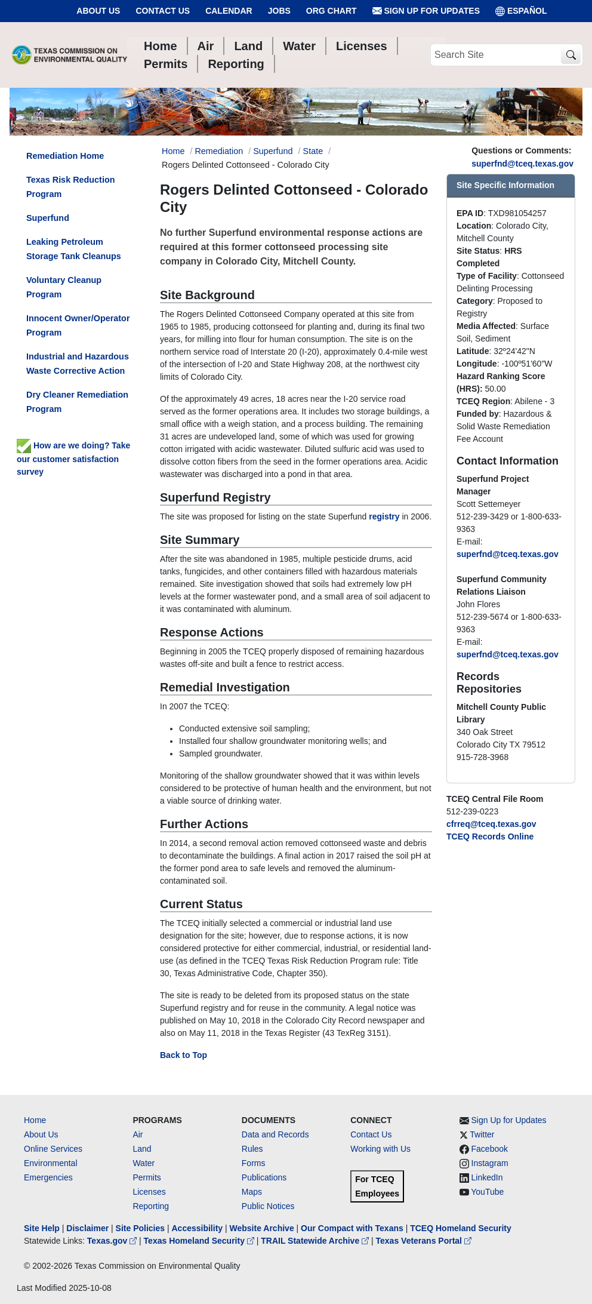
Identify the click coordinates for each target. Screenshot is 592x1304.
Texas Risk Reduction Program (70, 187)
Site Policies (140, 1228)
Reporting (150, 1206)
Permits (146, 1177)
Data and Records (275, 1134)
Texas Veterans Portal (423, 1240)
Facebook (489, 1149)
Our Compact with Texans (352, 1228)
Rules (252, 1149)
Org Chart (331, 11)
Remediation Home (65, 156)
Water (143, 1163)
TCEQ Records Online (490, 836)
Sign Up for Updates (426, 11)
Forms (254, 1163)
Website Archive (262, 1228)
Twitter (482, 1134)
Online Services (53, 1149)
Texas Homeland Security (200, 1240)
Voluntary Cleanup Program (63, 287)
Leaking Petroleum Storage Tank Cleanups (73, 249)
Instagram (489, 1163)
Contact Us (162, 11)
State (313, 151)
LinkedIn (487, 1177)
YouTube (487, 1192)
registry (384, 516)
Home (35, 1120)
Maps (252, 1192)
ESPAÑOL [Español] (521, 11)
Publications (264, 1177)
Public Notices (268, 1206)
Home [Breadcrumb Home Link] (173, 151)
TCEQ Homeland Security (460, 1228)
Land (141, 1149)
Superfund (272, 151)
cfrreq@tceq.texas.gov (491, 824)
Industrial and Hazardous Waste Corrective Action (77, 364)
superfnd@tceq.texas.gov (522, 163)
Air (137, 1134)
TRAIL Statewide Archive (316, 1240)
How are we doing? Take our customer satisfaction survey (73, 458)
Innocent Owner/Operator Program (78, 325)
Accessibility (198, 1228)
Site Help (42, 1228)
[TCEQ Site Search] (570, 55)
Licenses (148, 1192)
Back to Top (183, 1055)
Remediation (219, 151)
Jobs (279, 11)
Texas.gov (113, 1240)
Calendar (228, 11)
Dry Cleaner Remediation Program (77, 402)
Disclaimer (87, 1228)
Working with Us (380, 1149)
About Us (98, 11)
